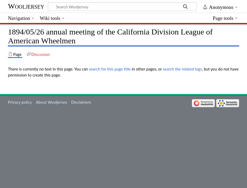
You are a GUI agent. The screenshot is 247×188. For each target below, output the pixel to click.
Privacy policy (20, 102)
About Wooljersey (51, 102)
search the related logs (182, 69)
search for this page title (110, 69)
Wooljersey (26, 6)
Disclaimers (81, 102)
